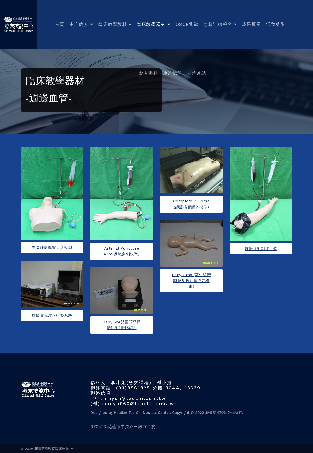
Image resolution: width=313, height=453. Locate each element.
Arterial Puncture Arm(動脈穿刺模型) (122, 251)
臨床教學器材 (151, 24)
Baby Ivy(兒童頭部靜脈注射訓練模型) (122, 325)
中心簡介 (79, 24)
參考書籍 (148, 73)
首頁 (60, 24)
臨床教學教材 (112, 24)
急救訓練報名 (217, 24)
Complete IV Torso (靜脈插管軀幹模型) (191, 204)
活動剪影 (275, 24)
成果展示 (251, 24)
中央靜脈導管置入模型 (52, 247)
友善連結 (196, 73)
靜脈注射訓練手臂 (261, 248)
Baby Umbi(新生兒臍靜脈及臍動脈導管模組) (191, 281)
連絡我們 (172, 73)
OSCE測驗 (187, 24)
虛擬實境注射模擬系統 (52, 315)
